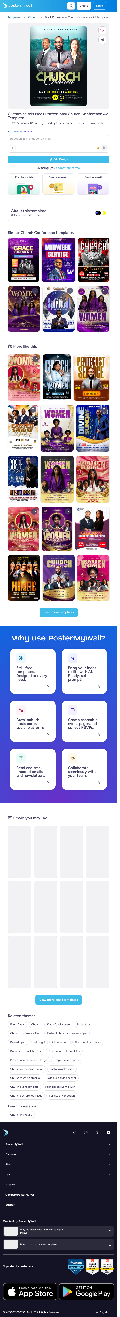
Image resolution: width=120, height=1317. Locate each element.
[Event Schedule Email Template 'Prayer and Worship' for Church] (45, 962)
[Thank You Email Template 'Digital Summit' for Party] (19, 962)
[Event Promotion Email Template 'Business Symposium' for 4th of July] (97, 962)
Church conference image (26, 1095)
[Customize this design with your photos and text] (58, 66)
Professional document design (28, 1060)
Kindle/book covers (58, 1024)
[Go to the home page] (16, 6)
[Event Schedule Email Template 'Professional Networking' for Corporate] (71, 852)
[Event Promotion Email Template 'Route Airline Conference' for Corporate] (97, 907)
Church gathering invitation (26, 1069)
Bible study (83, 1024)
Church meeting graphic (25, 1078)
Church (35, 1024)
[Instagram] (86, 1132)
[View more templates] (59, 612)
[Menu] (111, 5)
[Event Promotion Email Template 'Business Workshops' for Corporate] (97, 852)
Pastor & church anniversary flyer (67, 1033)
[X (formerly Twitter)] (97, 1132)
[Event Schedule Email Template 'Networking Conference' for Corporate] (19, 907)
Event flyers (17, 1024)
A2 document (60, 1042)
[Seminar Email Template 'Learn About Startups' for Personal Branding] (19, 852)
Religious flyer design (62, 1095)
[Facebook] (74, 1132)
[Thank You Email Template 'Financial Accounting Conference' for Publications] (71, 962)
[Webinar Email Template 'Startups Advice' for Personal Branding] (45, 852)
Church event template (24, 1086)
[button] (102, 30)
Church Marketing (21, 1114)
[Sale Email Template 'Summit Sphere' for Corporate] (71, 907)
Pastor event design (62, 1069)
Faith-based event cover (60, 1086)
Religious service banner (61, 1078)
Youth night (38, 1042)
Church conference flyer (25, 1033)
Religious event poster (67, 1060)
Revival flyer (17, 1042)
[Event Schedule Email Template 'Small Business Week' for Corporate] (45, 907)
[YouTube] (108, 1132)
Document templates (88, 1042)
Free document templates (64, 1051)
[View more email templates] (58, 1000)
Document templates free (26, 1051)
